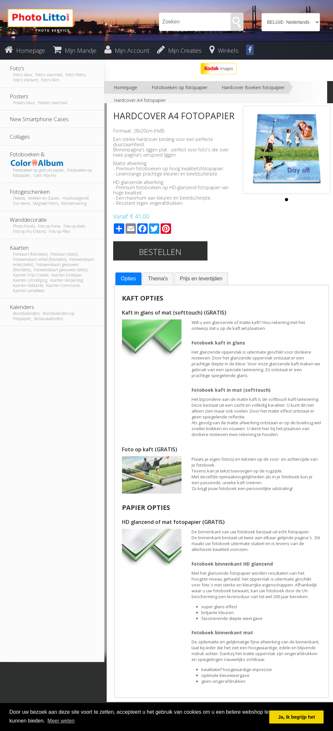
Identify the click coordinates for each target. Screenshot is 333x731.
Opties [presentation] (128, 278)
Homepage (125, 87)
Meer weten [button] (61, 721)
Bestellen (160, 251)
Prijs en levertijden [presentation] (201, 278)
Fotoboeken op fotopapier (179, 87)
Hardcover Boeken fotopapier (253, 87)
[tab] (128, 279)
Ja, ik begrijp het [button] (296, 717)
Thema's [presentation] (158, 278)
